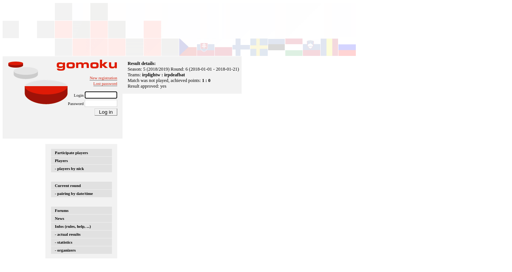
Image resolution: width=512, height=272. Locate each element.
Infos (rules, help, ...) (73, 226)
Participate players (71, 152)
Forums (61, 210)
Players (61, 160)
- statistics (63, 242)
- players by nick (69, 168)
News (59, 218)
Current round (68, 185)
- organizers (65, 250)
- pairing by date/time (74, 193)
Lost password (105, 83)
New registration (103, 78)
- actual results (68, 234)
